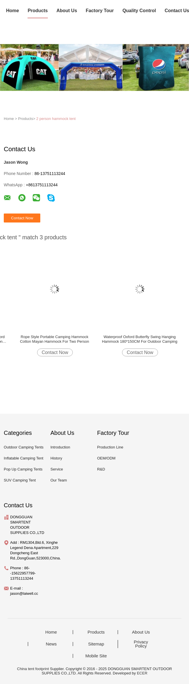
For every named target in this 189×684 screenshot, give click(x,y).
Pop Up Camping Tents (23, 469)
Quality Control (139, 10)
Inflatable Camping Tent (23, 458)
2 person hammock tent (56, 118)
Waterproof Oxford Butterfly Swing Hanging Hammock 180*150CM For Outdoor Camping (139, 339)
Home (12, 10)
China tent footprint (33, 669)
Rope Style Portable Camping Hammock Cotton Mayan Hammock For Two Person (54, 339)
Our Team (58, 480)
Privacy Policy (141, 644)
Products (38, 10)
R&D (101, 469)
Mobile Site (96, 656)
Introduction (60, 447)
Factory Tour (100, 10)
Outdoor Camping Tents (23, 447)
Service (56, 469)
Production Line (110, 447)
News (51, 644)
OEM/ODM (106, 458)
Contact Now (55, 352)
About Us (67, 10)
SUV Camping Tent (20, 480)
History (56, 458)
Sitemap (96, 644)
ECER (142, 673)
